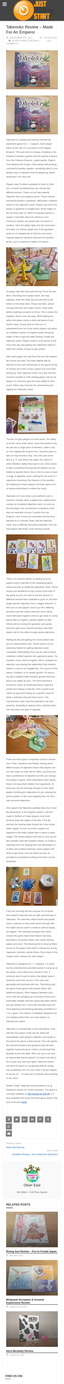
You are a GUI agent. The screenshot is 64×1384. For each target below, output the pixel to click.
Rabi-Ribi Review (15, 1147)
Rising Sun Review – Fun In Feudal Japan (31, 1251)
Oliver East (50, 38)
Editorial (34, 41)
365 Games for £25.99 (39, 1094)
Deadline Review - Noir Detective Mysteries (35, 1154)
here (24, 1102)
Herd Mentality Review (19, 1350)
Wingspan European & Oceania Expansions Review (25, 1301)
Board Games (19, 41)
